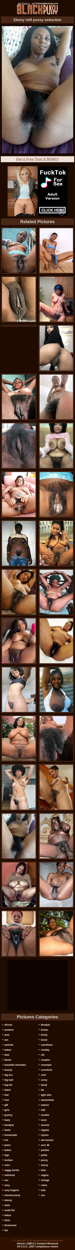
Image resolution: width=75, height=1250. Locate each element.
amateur (9, 1029)
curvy (44, 1080)
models (45, 1115)
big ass (8, 1075)
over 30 (45, 1145)
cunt (43, 1075)
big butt (8, 1080)
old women (47, 1140)
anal (6, 1034)
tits (6, 1230)
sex (6, 1180)
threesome (10, 1225)
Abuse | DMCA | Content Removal (37, 1243)
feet (6, 1095)
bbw (6, 1054)
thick (7, 1220)
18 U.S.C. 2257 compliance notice (37, 1246)
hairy (7, 1120)
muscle (45, 1125)
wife (43, 1190)
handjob (9, 1125)
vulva (44, 1185)
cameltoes (47, 1044)
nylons (45, 1135)
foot (6, 1100)
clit (42, 1054)
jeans (7, 1145)
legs (6, 1155)
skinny (8, 1200)
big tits (8, 1085)
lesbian (8, 1160)
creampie (46, 1065)
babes (7, 1049)
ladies (7, 1150)
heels (7, 1130)
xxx (43, 1195)
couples (45, 1060)
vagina (44, 1175)
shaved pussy (12, 1195)
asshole (8, 1044)
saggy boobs (11, 1170)
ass (6, 1039)
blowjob (45, 1024)
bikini (7, 1090)
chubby (45, 1049)
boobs (44, 1029)
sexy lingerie (11, 1190)
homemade (10, 1135)
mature (45, 1105)
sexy (7, 1185)
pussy (44, 1160)
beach (7, 1060)
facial (44, 1085)
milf (43, 1110)
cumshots (46, 1070)
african (8, 1024)
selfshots (9, 1175)
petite (44, 1155)
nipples (45, 1130)
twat (43, 1170)
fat (42, 1090)
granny (8, 1115)
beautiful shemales (15, 1065)
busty (44, 1039)
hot (6, 1140)
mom (44, 1120)
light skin (46, 1095)
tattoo (7, 1215)
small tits (9, 1210)
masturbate (47, 1100)
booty (44, 1034)
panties (45, 1150)
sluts (7, 1205)
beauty (8, 1070)
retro (7, 1165)
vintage (45, 1180)
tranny (44, 1165)
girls (6, 1110)
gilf (6, 1105)
